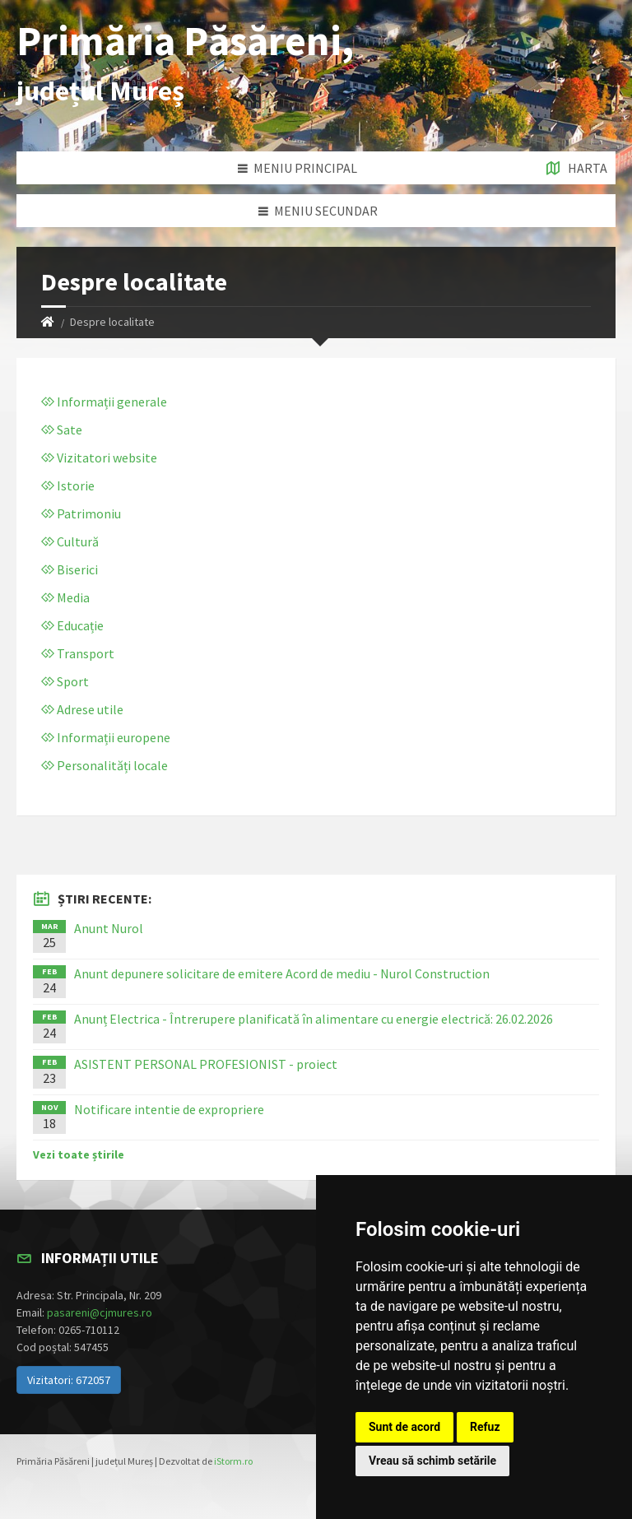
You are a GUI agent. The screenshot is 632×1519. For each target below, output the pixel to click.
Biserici (69, 569)
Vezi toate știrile (78, 1154)
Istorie (68, 485)
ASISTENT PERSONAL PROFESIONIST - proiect (205, 1064)
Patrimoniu (81, 513)
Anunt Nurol (108, 928)
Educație (72, 625)
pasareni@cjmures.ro (99, 1312)
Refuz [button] (485, 1426)
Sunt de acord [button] (404, 1426)
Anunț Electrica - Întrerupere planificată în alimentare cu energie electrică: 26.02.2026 (313, 1018)
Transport (77, 653)
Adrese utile (82, 709)
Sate (61, 429)
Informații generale (104, 401)
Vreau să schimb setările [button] (432, 1460)
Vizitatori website (99, 457)
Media (65, 597)
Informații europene (105, 737)
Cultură (70, 541)
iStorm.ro (233, 1461)
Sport (65, 681)
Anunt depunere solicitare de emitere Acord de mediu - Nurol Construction (282, 973)
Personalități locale (104, 765)
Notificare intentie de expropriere (169, 1109)
